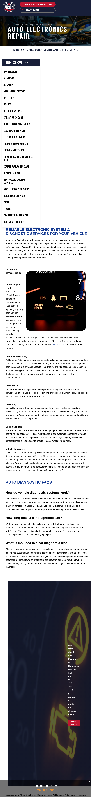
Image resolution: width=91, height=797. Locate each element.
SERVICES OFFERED (46, 50)
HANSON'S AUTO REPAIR (24, 50)
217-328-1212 (32, 10)
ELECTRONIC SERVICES (67, 50)
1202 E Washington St (29, 24)
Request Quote (74, 722)
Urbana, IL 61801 (45, 24)
